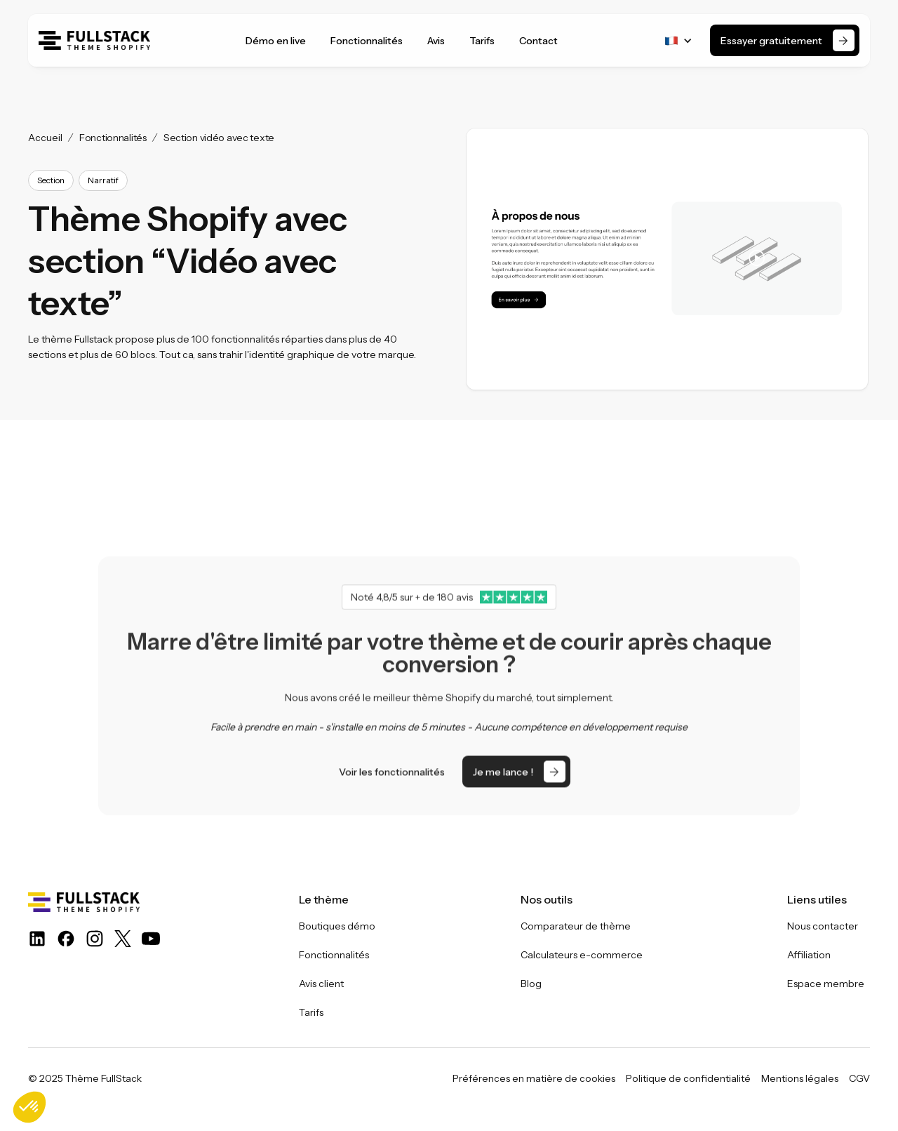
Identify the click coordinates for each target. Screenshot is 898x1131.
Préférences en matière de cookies (534, 1078)
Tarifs (482, 40)
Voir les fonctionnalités (392, 801)
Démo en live (276, 40)
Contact (538, 40)
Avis (436, 40)
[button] (678, 40)
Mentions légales (799, 1078)
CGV (859, 1078)
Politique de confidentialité (688, 1078)
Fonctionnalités (366, 40)
